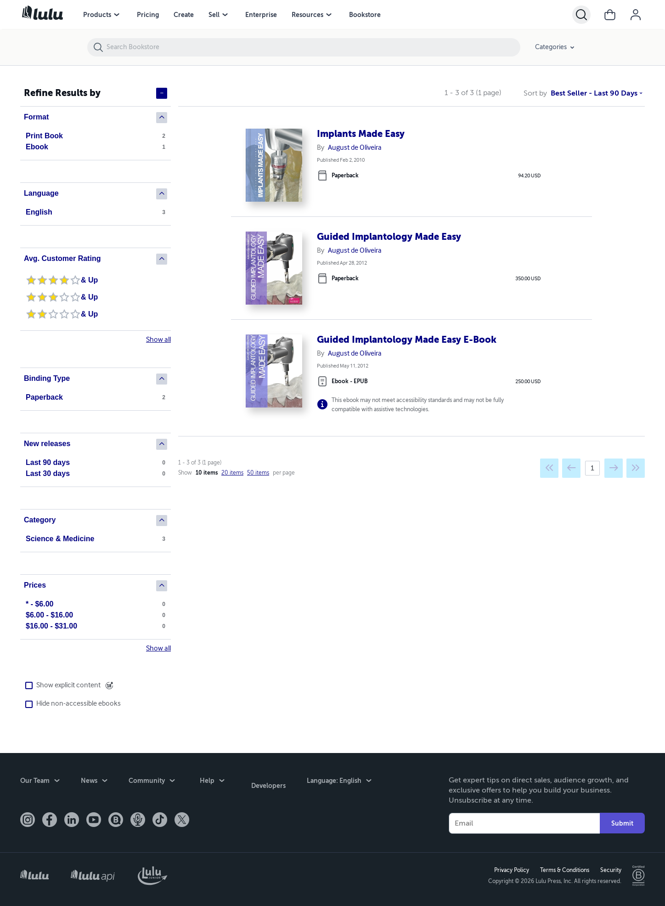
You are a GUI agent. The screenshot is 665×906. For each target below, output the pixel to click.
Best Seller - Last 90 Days (584, 93)
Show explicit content (60, 685)
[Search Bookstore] (313, 47)
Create (184, 14)
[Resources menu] (328, 14)
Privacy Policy (509, 869)
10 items (207, 478)
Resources (307, 14)
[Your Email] (524, 820)
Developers (259, 780)
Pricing (148, 14)
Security (608, 869)
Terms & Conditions (562, 869)
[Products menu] (116, 14)
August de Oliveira (355, 148)
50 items (258, 478)
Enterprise (261, 14)
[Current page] (592, 473)
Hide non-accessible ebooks (70, 704)
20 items (232, 478)
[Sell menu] (225, 14)
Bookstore (365, 14)
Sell (214, 14)
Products (97, 14)
